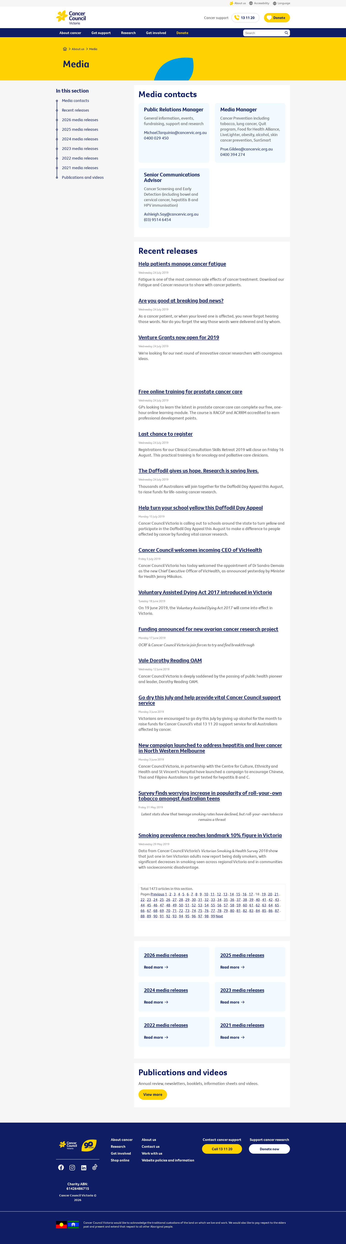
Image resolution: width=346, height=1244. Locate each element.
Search (287, 33)
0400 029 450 (156, 138)
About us (237, 3)
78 (219, 910)
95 (187, 916)
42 (271, 899)
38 (245, 899)
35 (226, 899)
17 (251, 894)
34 (219, 899)
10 (206, 894)
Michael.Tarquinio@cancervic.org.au (175, 132)
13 (225, 894)
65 (277, 905)
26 (168, 899)
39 (251, 899)
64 (271, 905)
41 (264, 899)
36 (232, 899)
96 (194, 916)
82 (245, 910)
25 (162, 899)
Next (219, 916)
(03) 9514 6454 (157, 219)
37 (239, 899)
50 (181, 905)
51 (187, 905)
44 (143, 905)
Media (93, 49)
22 (143, 899)
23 (149, 899)
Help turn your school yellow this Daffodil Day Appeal (200, 507)
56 (219, 905)
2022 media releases (166, 1025)
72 (181, 910)
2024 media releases (166, 990)
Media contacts (75, 100)
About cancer (122, 1139)
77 (213, 910)
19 (264, 894)
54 (207, 905)
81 (239, 910)
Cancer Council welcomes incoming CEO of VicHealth (200, 549)
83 (251, 910)
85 (264, 910)
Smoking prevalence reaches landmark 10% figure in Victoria (210, 835)
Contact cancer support (222, 1139)
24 (155, 899)
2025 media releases (242, 955)
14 (232, 894)
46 (155, 905)
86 (271, 910)
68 (155, 910)
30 (194, 899)
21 (276, 894)
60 (245, 905)
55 (213, 905)
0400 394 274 (232, 154)
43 (277, 899)
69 (162, 910)
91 (162, 916)
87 (277, 910)
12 (219, 894)
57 (226, 905)
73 (187, 910)
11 (212, 894)
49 (175, 905)
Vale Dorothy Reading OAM (170, 660)
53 (200, 905)
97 (200, 916)
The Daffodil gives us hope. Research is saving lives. (198, 470)
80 (232, 910)
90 (155, 916)
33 (213, 899)
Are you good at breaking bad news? (181, 300)
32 (207, 899)
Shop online (120, 1160)
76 (207, 910)
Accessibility (259, 3)
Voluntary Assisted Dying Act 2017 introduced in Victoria (205, 592)
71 (175, 910)
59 (239, 905)
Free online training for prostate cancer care (190, 391)
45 (149, 905)
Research (118, 1146)
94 (181, 916)
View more (152, 1094)
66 (143, 910)
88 (143, 916)
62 (258, 905)
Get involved (121, 1153)
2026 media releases (166, 955)
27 (175, 899)
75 (200, 910)
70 (168, 910)
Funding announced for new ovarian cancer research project (208, 628)
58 (232, 905)
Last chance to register (165, 433)
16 (244, 894)
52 (194, 905)
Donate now (269, 1149)
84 (258, 910)
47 (162, 905)
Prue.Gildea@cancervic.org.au (246, 149)
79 (226, 910)
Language (281, 3)
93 (175, 916)
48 (168, 905)
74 (194, 910)
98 (207, 916)
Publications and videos (83, 177)
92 (168, 916)
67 (149, 910)
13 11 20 (248, 17)
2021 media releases (242, 1025)
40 (258, 899)
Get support (101, 32)
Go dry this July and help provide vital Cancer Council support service (209, 700)
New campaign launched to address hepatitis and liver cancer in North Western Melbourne (210, 748)
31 (200, 899)
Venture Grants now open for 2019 (178, 337)
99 (213, 916)
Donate (279, 17)
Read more (153, 967)
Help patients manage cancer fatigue (182, 263)
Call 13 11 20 (222, 1149)
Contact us (151, 1146)
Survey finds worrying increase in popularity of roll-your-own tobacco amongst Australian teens (210, 795)
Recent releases (75, 110)
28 (181, 899)
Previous (157, 894)
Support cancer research (269, 1139)
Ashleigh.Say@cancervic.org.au (171, 214)
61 (251, 905)
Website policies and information (168, 1160)
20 (270, 894)
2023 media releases (242, 990)
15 (238, 894)
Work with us (152, 1153)
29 (187, 899)
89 (149, 916)
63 (264, 905)
